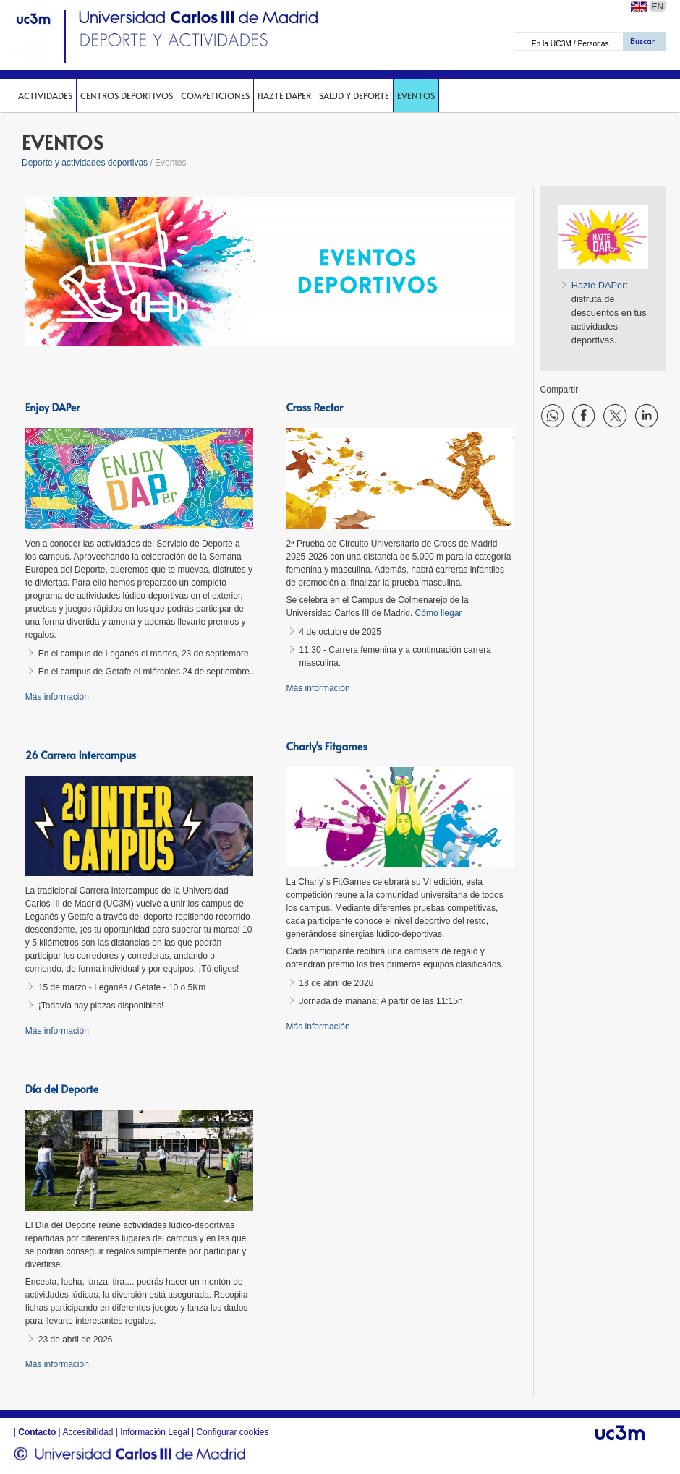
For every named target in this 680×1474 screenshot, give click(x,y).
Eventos (416, 95)
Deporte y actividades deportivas (85, 163)
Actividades (45, 95)
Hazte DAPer (284, 95)
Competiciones (215, 95)
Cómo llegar (438, 613)
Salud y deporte (354, 95)
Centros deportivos (126, 95)
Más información (57, 697)
